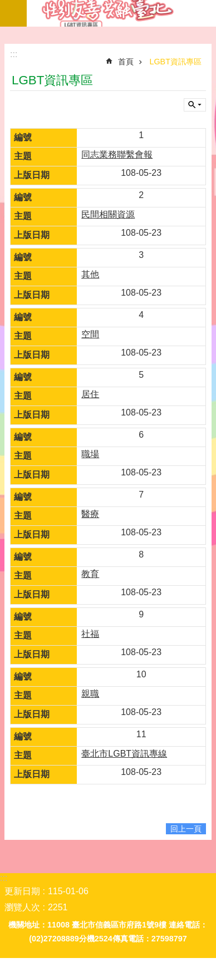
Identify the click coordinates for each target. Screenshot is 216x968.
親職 (90, 693)
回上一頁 (186, 828)
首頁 (126, 61)
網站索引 (13, 13)
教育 (90, 574)
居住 (90, 394)
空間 (90, 334)
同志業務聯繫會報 (117, 154)
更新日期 (22, 891)
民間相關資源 (108, 214)
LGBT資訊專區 (121, 13)
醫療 (90, 514)
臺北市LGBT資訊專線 (124, 753)
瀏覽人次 (22, 907)
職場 (90, 454)
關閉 (195, 105)
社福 (90, 633)
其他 (90, 274)
